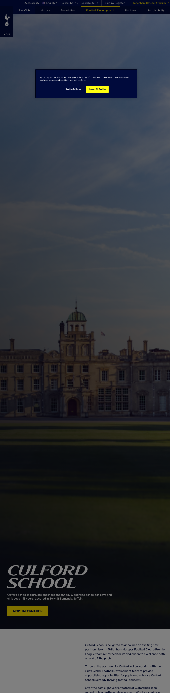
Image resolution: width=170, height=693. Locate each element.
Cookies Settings (73, 89)
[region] (86, 83)
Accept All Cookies (97, 89)
